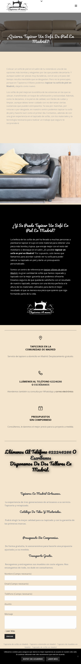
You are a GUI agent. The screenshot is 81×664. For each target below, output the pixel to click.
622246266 (56, 381)
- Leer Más (10, 631)
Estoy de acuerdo (33, 659)
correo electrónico (64, 391)
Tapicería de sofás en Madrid (16, 644)
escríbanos (41, 384)
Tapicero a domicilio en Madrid (43, 644)
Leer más (53, 659)
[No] (77, 656)
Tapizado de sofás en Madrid (44, 647)
